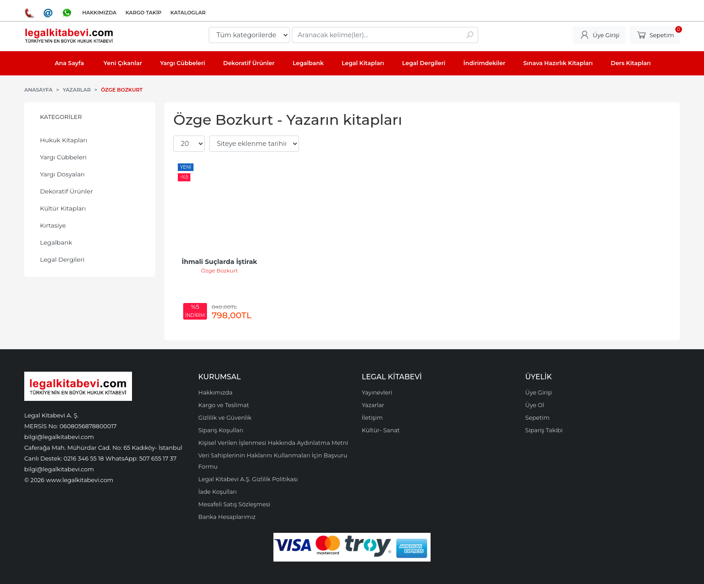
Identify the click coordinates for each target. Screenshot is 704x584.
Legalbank (56, 242)
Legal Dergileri (62, 259)
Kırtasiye (53, 225)
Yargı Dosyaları (62, 174)
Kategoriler (61, 117)
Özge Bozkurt (219, 270)
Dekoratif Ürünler (66, 191)
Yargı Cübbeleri (63, 157)
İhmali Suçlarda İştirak (219, 262)
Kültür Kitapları (63, 208)
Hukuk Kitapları (63, 140)
